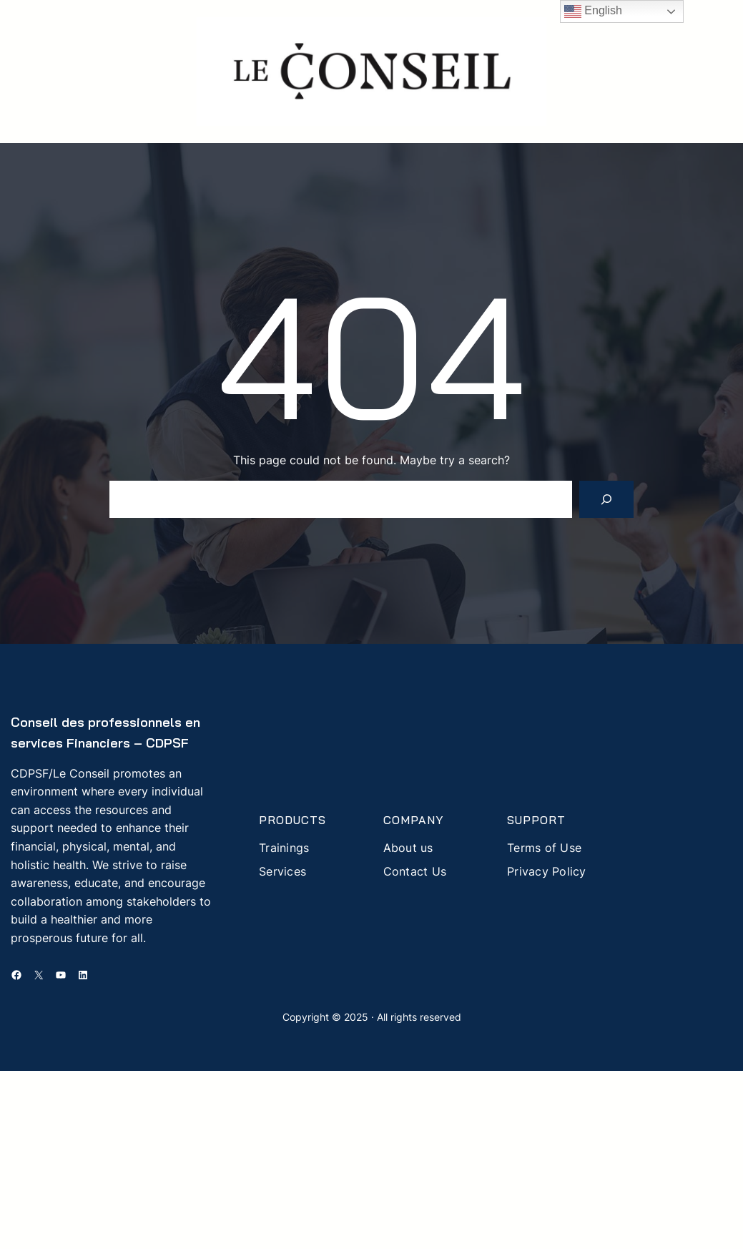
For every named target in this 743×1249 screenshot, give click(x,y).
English (593, 11)
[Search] (606, 499)
